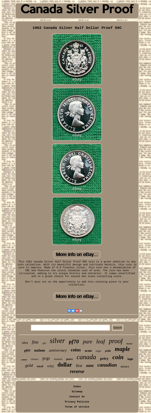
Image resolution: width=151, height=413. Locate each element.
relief (50, 366)
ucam (88, 350)
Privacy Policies (77, 401)
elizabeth (58, 359)
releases (34, 359)
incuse (129, 343)
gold (29, 365)
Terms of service (77, 406)
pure (87, 342)
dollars (125, 367)
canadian (107, 365)
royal (40, 366)
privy (104, 358)
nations (39, 350)
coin (118, 357)
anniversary (58, 350)
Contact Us (77, 396)
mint (89, 366)
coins (76, 349)
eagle (98, 350)
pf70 (74, 341)
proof (115, 341)
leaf (100, 341)
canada (86, 357)
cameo (24, 359)
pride (108, 350)
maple (122, 348)
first (79, 365)
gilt (44, 343)
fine (35, 342)
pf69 (27, 350)
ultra (25, 343)
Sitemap (77, 391)
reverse (77, 371)
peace (69, 359)
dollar (64, 364)
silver (57, 341)
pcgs (46, 358)
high (130, 359)
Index (77, 386)
